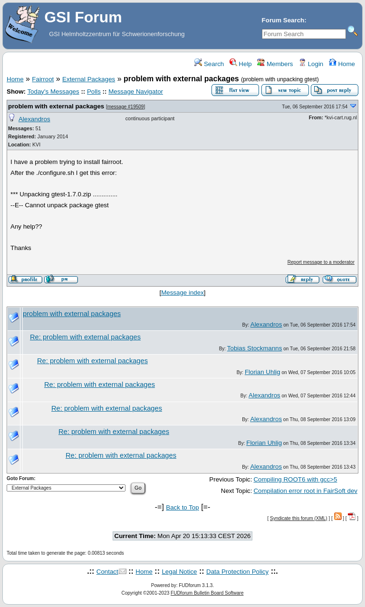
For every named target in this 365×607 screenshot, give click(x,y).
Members (275, 63)
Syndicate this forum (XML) (298, 518)
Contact (107, 571)
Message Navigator (135, 91)
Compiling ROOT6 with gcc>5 (295, 479)
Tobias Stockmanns (254, 348)
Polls (94, 91)
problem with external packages (56, 106)
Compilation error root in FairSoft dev (305, 490)
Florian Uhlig (262, 372)
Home (342, 63)
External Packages (88, 79)
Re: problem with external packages (85, 337)
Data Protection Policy (237, 571)
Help (241, 63)
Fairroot (43, 79)
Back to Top (182, 507)
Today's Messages (53, 91)
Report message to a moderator (321, 262)
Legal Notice (179, 571)
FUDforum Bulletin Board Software (207, 593)
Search (209, 63)
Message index (182, 292)
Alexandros (34, 119)
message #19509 (125, 106)
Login (310, 63)
